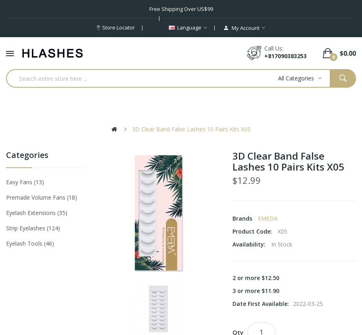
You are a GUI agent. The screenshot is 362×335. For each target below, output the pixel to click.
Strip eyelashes (33, 228)
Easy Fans (25, 182)
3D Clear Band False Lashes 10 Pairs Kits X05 (191, 129)
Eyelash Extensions (36, 213)
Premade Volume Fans (41, 197)
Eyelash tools (30, 243)
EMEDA (268, 218)
